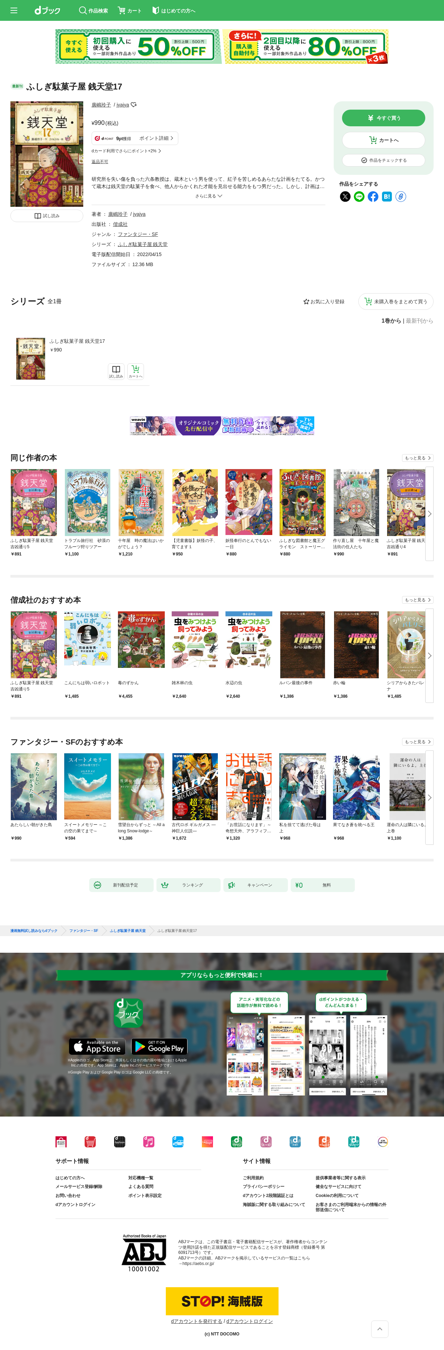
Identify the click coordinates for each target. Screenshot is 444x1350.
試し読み (51, 215)
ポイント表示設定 (145, 1195)
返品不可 (100, 161)
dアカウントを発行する (196, 1321)
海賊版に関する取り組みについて (274, 1204)
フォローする (133, 104)
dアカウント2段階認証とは (268, 1195)
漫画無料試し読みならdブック (34, 931)
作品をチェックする (388, 160)
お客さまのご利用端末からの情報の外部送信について (351, 1207)
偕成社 (120, 224)
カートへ (389, 140)
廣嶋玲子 (101, 105)
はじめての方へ (70, 1177)
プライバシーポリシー (263, 1186)
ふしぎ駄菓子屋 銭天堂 (143, 244)
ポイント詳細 (154, 138)
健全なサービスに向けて (338, 1186)
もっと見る (415, 458)
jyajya (123, 105)
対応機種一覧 (140, 1177)
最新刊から (420, 321)
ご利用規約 (253, 1177)
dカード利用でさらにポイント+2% (124, 150)
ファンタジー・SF (138, 234)
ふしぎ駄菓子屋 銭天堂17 (77, 341)
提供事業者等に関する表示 (341, 1177)
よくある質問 (140, 1186)
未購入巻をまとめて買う (401, 301)
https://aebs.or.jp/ (198, 1263)
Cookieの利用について (337, 1195)
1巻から (391, 321)
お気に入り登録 (327, 301)
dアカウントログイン (75, 1204)
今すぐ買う (389, 118)
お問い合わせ (68, 1195)
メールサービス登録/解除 (79, 1186)
